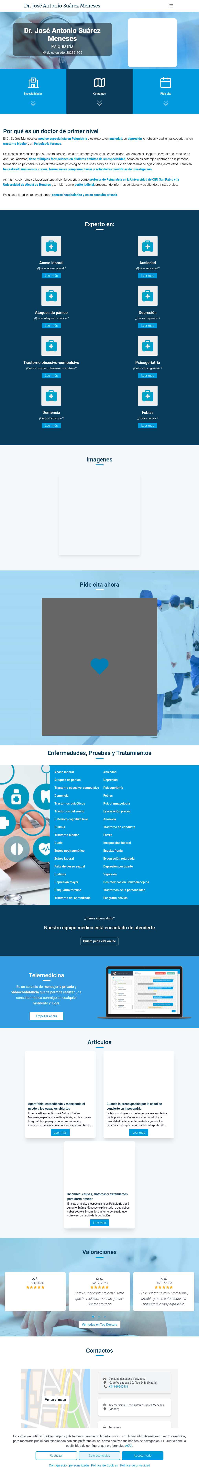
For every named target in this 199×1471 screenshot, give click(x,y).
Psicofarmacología (116, 803)
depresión (135, 138)
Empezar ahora (46, 1016)
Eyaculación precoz (117, 811)
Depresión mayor (66, 882)
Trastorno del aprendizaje (72, 898)
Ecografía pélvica (115, 898)
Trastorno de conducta (119, 827)
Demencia (61, 795)
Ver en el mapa (55, 1400)
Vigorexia (110, 874)
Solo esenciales (99, 1455)
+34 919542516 (118, 1386)
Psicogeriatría (113, 788)
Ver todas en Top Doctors (99, 1324)
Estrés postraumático (69, 851)
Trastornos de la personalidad (124, 890)
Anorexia (109, 819)
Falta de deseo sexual (69, 866)
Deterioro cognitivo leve (71, 819)
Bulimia (59, 827)
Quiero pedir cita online (99, 941)
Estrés (107, 835)
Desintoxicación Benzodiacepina (126, 882)
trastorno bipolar (15, 144)
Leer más (51, 276)
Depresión (110, 780)
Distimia (60, 874)
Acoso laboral (64, 772)
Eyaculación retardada (119, 858)
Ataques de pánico (67, 780)
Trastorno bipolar (66, 835)
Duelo (58, 843)
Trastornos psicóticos (69, 803)
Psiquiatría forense (47, 144)
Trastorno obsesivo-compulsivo (76, 788)
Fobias (108, 795)
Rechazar (56, 1455)
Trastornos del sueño (69, 811)
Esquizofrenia (113, 851)
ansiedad (115, 138)
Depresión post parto (118, 866)
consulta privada (105, 195)
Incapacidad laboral (117, 843)
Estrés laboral (64, 858)
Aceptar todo (142, 1455)
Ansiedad (109, 772)
